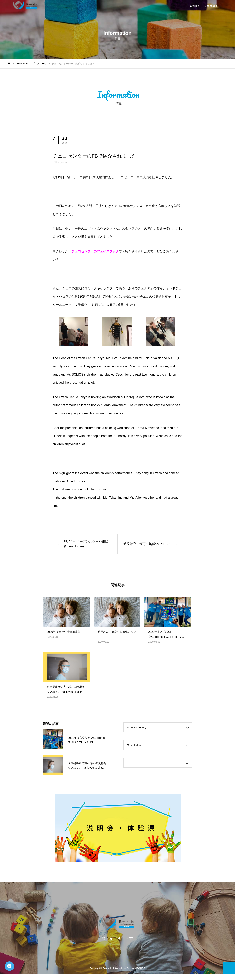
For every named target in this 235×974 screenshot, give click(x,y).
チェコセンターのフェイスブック (95, 251)
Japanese (211, 5)
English (194, 5)
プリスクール (60, 162)
